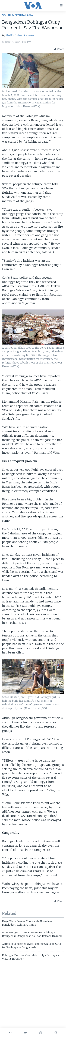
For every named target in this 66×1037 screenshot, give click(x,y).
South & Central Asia (17, 15)
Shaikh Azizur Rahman (20, 35)
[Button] (59, 49)
